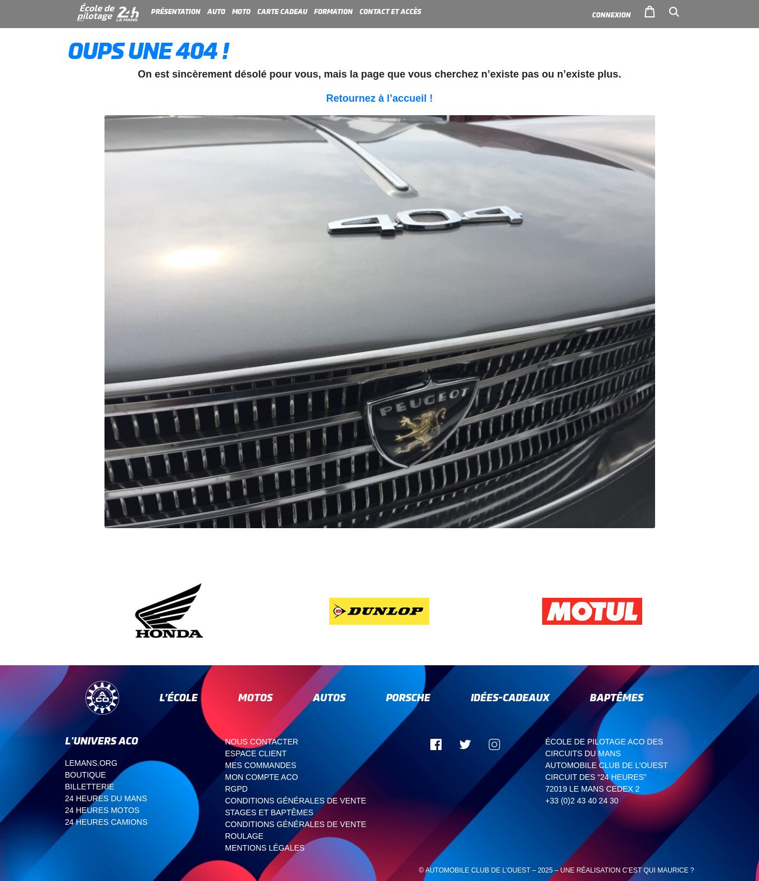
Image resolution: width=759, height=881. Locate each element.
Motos (255, 697)
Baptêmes (616, 697)
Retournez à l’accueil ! (379, 98)
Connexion (611, 15)
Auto (216, 11)
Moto (241, 11)
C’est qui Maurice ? (658, 870)
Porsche (408, 697)
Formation (333, 11)
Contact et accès (390, 11)
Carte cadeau (282, 11)
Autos (329, 697)
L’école (179, 697)
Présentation (176, 11)
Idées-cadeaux (510, 697)
